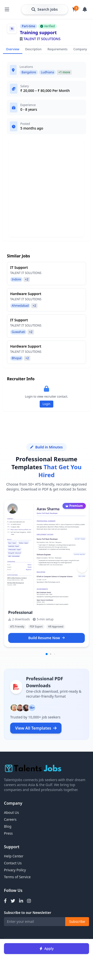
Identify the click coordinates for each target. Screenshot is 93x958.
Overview (12, 49)
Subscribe (77, 921)
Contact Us (13, 863)
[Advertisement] (46, 187)
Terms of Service (17, 877)
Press (8, 833)
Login (46, 404)
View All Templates (36, 728)
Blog (7, 826)
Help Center (13, 856)
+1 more (64, 72)
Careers (10, 819)
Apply (46, 948)
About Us (11, 812)
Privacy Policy (15, 870)
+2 (27, 279)
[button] (82, 568)
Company (80, 49)
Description (33, 49)
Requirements (57, 49)
